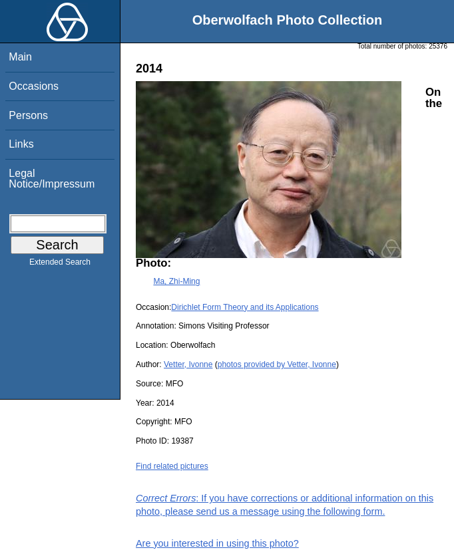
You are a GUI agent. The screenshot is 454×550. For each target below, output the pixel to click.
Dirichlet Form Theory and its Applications (244, 307)
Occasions (34, 86)
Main (20, 57)
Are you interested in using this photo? (217, 543)
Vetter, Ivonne (188, 364)
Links (21, 144)
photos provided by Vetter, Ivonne (277, 364)
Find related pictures (172, 466)
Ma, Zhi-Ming (176, 281)
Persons (28, 115)
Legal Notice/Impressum (52, 179)
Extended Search (60, 265)
